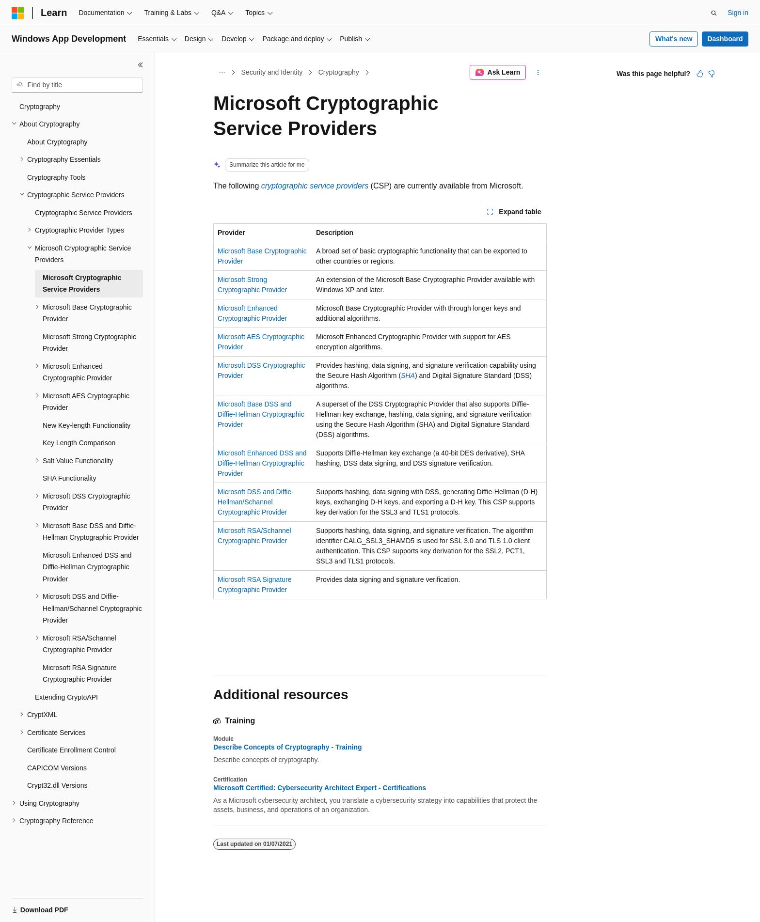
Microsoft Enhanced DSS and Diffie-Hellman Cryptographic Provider (262, 463)
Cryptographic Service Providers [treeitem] (83, 213)
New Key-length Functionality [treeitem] (86, 425)
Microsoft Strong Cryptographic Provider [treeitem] (89, 343)
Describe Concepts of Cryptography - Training (287, 747)
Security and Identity (272, 72)
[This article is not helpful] (711, 73)
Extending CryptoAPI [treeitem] (66, 697)
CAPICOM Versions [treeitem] (57, 768)
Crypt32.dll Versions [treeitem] (57, 785)
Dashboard (725, 39)
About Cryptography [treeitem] (57, 142)
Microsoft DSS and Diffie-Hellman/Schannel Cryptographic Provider (256, 502)
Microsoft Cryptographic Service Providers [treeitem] (82, 284)
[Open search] (714, 13)
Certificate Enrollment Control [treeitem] (71, 750)
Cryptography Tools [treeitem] (56, 177)
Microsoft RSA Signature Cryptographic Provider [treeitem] (80, 674)
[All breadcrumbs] (221, 72)
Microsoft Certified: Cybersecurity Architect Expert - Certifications (319, 788)
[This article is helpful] (700, 73)
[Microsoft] (18, 13)
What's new (673, 39)
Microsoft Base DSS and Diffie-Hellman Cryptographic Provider (261, 414)
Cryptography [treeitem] (39, 106)
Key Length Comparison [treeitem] (79, 443)
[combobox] (77, 85)
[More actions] (538, 72)
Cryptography (338, 72)
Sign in (738, 12)
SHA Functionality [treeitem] (69, 478)
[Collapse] (140, 65)
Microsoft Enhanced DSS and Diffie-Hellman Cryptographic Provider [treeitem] (87, 567)
